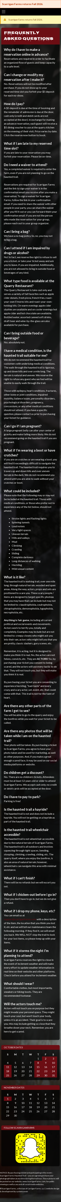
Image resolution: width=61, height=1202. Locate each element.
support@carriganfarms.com (20, 919)
